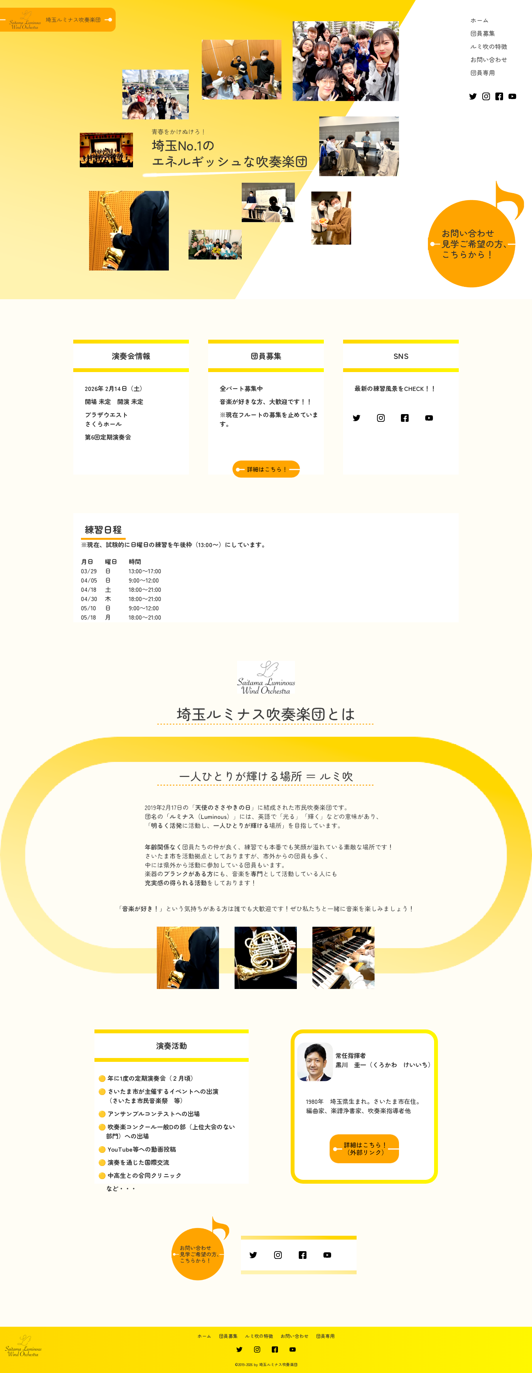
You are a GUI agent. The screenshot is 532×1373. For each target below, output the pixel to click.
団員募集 (482, 33)
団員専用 (482, 72)
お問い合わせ (488, 59)
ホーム (479, 20)
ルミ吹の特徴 (488, 46)
